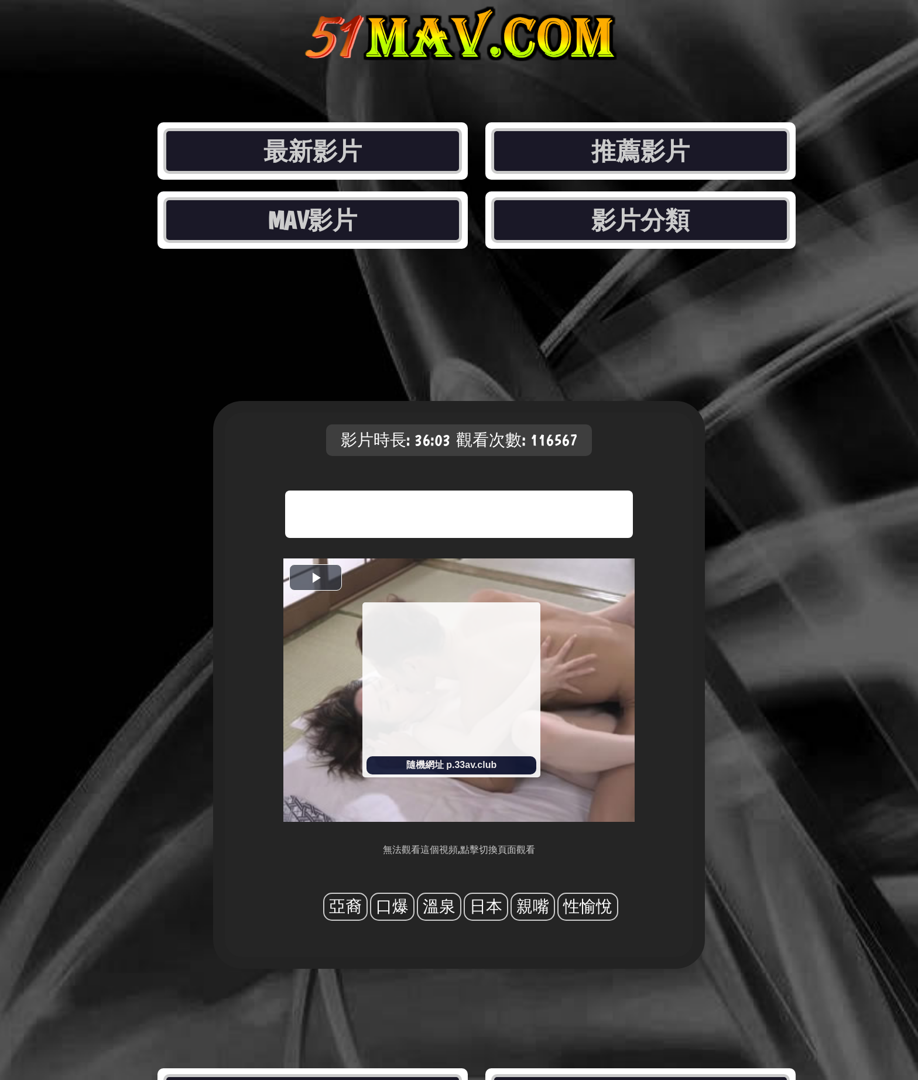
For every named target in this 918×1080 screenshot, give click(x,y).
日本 (486, 906)
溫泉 (439, 906)
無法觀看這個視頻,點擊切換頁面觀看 (459, 849)
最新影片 (312, 151)
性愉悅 (587, 906)
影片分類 (640, 220)
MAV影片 (312, 220)
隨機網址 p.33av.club (451, 765)
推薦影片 (640, 151)
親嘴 (532, 906)
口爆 (392, 906)
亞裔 (345, 906)
